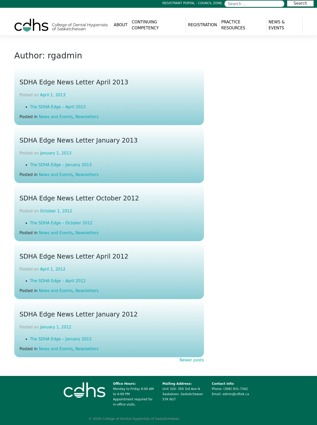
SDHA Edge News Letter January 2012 (78, 314)
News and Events (56, 116)
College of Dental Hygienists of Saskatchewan (140, 419)
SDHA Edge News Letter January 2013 (78, 140)
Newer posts (192, 360)
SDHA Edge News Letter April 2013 (73, 82)
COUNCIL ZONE (210, 3)
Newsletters (87, 116)
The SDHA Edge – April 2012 (58, 281)
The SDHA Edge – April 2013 (58, 107)
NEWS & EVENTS (276, 25)
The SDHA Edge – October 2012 (61, 223)
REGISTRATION (202, 25)
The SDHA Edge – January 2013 (61, 165)
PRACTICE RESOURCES (233, 25)
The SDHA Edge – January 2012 (61, 339)
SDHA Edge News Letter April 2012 (73, 256)
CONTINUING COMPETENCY (145, 25)
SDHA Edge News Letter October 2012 (79, 198)
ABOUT (121, 25)
